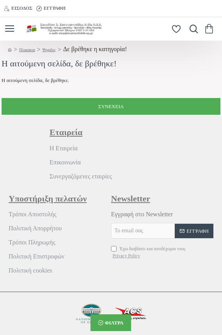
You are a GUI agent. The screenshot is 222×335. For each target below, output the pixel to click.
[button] (111, 322)
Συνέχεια (111, 106)
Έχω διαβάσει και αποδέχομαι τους (148, 252)
